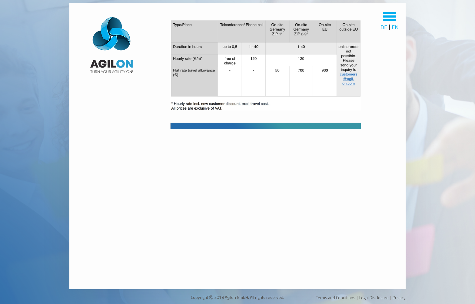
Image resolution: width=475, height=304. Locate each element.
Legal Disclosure (374, 297)
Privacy (399, 297)
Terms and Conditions (335, 297)
